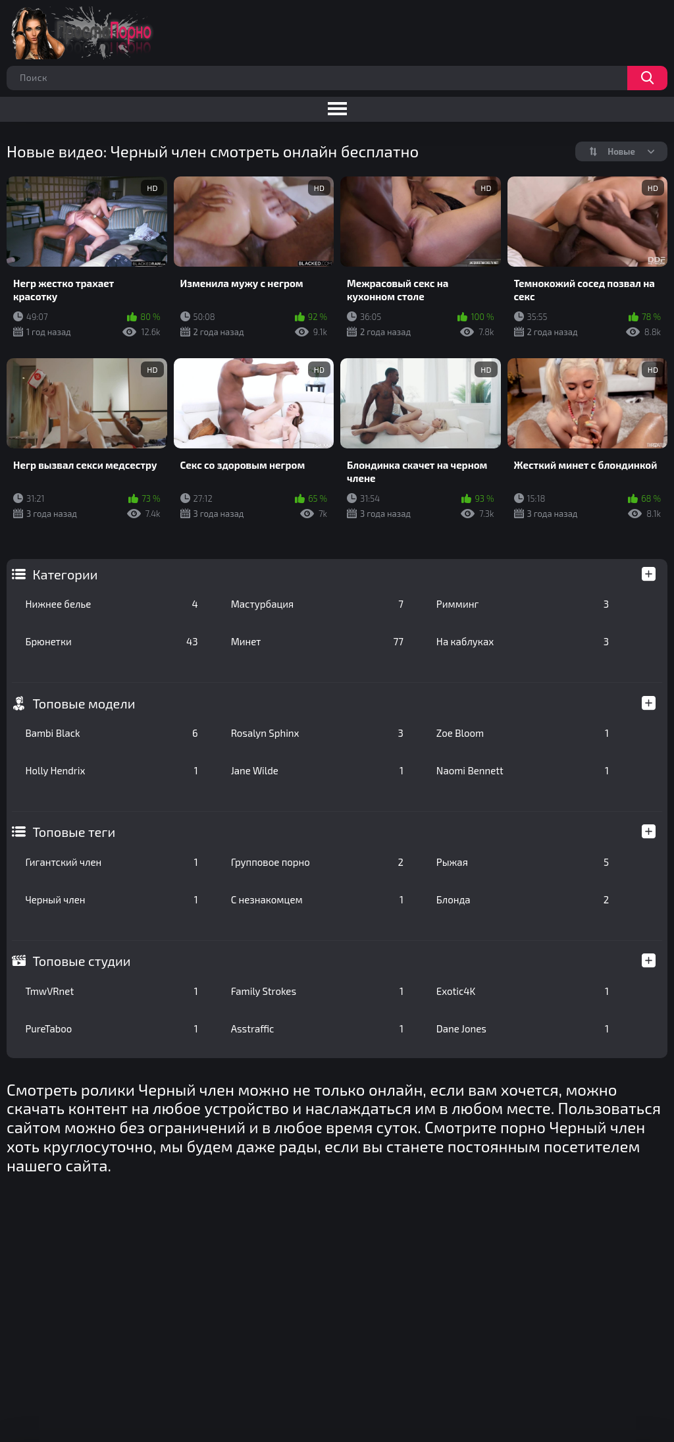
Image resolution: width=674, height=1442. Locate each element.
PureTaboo (111, 1028)
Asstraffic (317, 1028)
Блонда (522, 899)
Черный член (111, 899)
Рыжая (522, 862)
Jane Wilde (317, 770)
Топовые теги (73, 832)
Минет (317, 641)
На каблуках (522, 641)
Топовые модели (83, 703)
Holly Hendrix (111, 770)
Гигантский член (111, 862)
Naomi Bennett (522, 770)
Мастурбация (317, 604)
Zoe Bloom (522, 733)
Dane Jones (522, 1028)
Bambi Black (111, 733)
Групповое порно (317, 862)
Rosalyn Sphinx (317, 733)
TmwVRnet (111, 991)
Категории (64, 574)
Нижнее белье (111, 604)
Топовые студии (81, 961)
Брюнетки (111, 641)
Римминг (522, 604)
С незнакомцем (317, 899)
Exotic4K (522, 991)
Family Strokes (317, 991)
